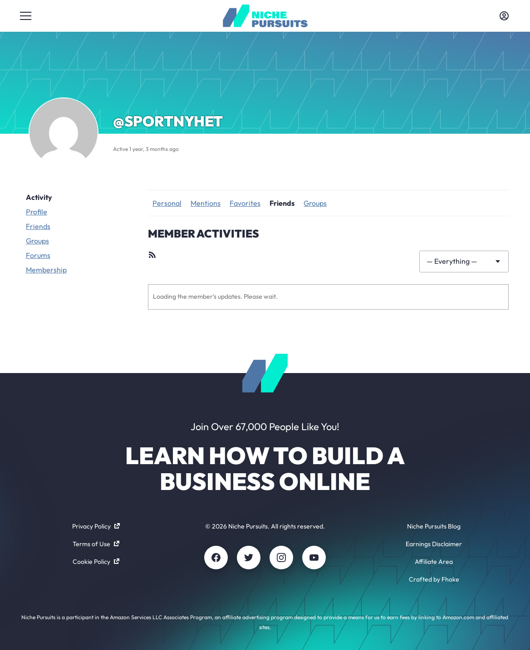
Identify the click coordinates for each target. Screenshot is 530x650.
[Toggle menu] (25, 16)
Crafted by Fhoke (434, 579)
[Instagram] (281, 557)
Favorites (245, 203)
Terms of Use (96, 544)
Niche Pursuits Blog (434, 526)
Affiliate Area (434, 562)
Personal (167, 203)
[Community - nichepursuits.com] (265, 16)
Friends (38, 226)
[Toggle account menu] (504, 15)
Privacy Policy (96, 526)
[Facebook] (216, 557)
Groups (37, 240)
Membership (46, 269)
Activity (39, 197)
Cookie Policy (96, 562)
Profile (36, 211)
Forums (38, 255)
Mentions (206, 203)
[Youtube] (314, 557)
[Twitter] (248, 557)
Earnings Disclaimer (434, 544)
